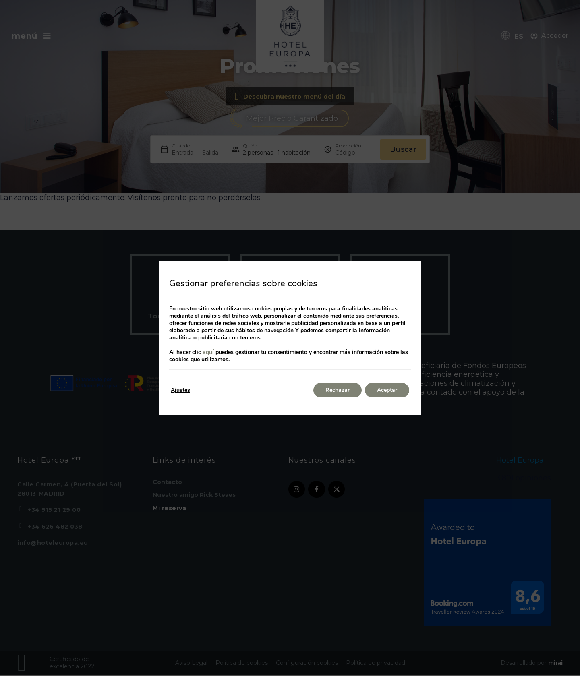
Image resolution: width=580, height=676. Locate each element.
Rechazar (337, 390)
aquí (208, 352)
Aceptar (387, 390)
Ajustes (180, 390)
